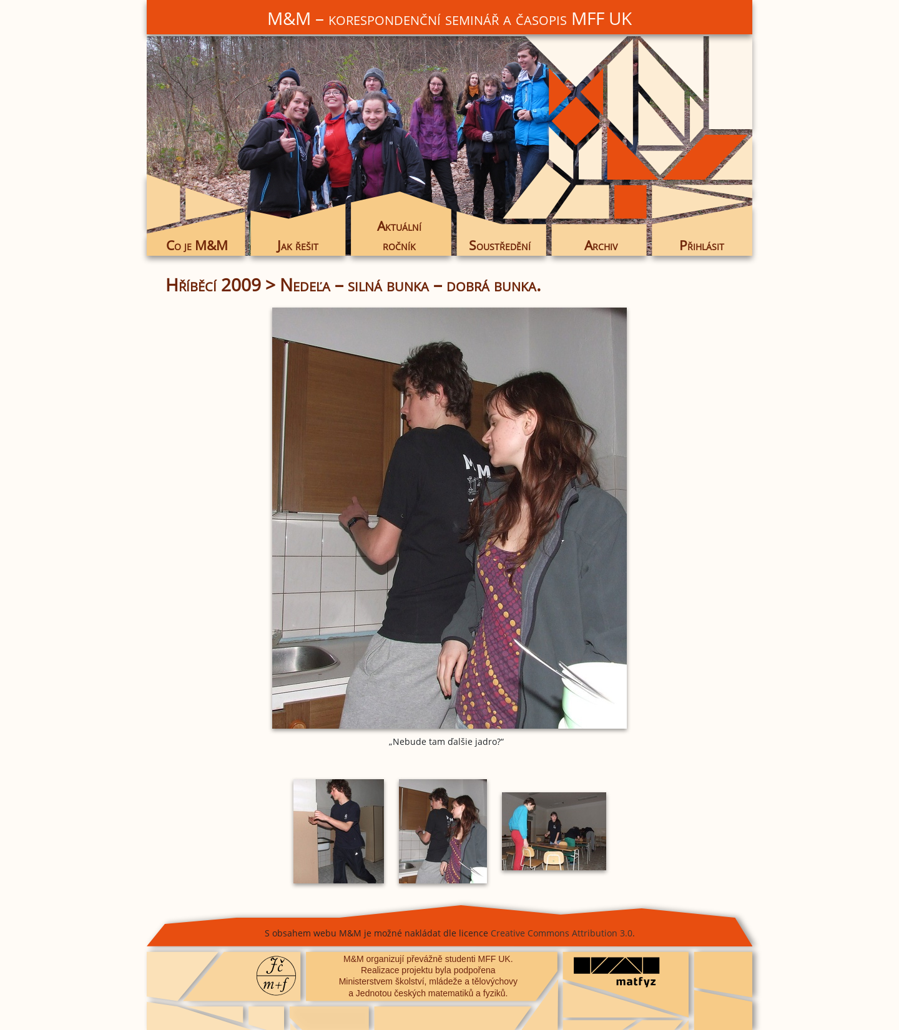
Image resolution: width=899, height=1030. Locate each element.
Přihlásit (701, 245)
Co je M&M (197, 245)
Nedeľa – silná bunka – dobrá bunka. (410, 284)
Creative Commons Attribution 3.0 (561, 933)
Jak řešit (297, 245)
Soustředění (500, 245)
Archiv (600, 245)
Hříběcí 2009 (213, 284)
